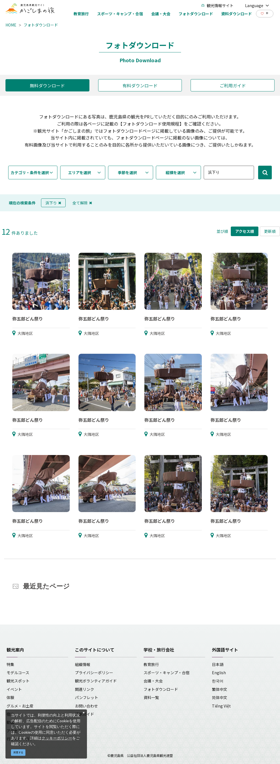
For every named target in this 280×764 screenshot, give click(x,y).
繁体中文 (219, 689)
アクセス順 (244, 231)
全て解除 (82, 203)
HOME (10, 25)
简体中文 (219, 697)
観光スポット (18, 680)
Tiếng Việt (221, 706)
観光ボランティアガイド (96, 680)
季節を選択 (127, 172)
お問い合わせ (86, 706)
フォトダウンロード (41, 25)
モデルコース (18, 672)
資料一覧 (151, 697)
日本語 (217, 664)
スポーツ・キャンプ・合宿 (166, 672)
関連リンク (84, 689)
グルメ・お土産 (20, 706)
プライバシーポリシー (94, 672)
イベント (14, 689)
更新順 (270, 231)
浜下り (53, 203)
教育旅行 (151, 664)
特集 (10, 664)
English (219, 672)
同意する (18, 752)
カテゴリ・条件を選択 (30, 172)
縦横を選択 (175, 172)
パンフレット (86, 697)
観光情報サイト (217, 5)
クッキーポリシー (57, 738)
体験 (10, 697)
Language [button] (257, 5)
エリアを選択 (79, 172)
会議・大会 (153, 680)
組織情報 (82, 664)
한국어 (217, 680)
